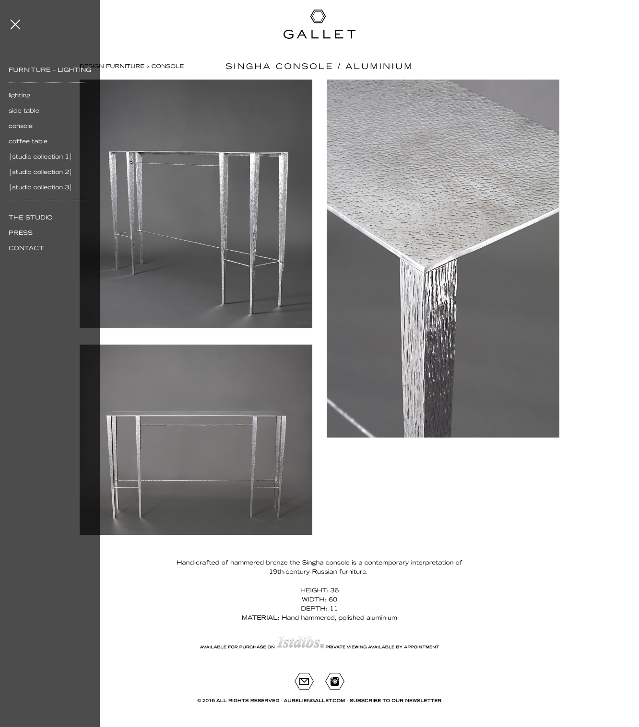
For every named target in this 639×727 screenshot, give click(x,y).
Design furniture (112, 66)
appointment (421, 647)
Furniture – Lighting (50, 70)
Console (21, 126)
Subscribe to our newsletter (396, 701)
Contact (26, 248)
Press (21, 233)
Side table (24, 111)
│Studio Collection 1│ (41, 157)
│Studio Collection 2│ (41, 172)
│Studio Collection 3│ (41, 187)
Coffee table (28, 141)
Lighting (19, 95)
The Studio (31, 217)
